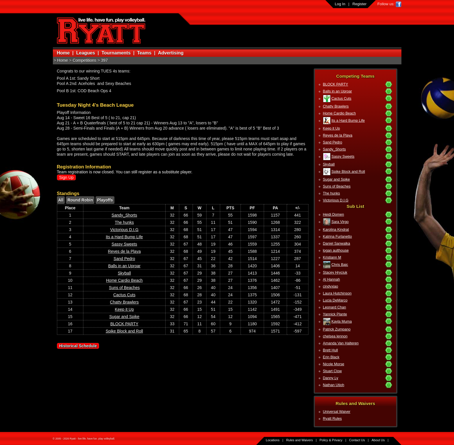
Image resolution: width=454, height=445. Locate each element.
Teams (144, 52)
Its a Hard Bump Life (348, 121)
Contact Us (357, 440)
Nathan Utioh (333, 385)
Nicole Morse (333, 364)
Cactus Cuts (341, 99)
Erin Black (331, 357)
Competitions (84, 60)
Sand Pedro (332, 142)
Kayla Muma (341, 321)
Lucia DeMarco (335, 300)
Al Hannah (331, 279)
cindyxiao (330, 286)
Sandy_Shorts (334, 149)
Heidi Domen (333, 214)
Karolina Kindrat (336, 230)
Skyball (329, 164)
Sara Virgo (340, 222)
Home (63, 52)
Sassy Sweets (342, 157)
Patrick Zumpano (337, 329)
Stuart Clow (332, 371)
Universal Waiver (337, 412)
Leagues (85, 52)
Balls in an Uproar (337, 91)
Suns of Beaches (337, 186)
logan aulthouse (336, 250)
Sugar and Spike (336, 179)
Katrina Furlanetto (337, 237)
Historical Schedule (78, 346)
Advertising (171, 52)
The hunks (331, 193)
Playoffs (105, 200)
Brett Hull (330, 350)
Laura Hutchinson (337, 293)
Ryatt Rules (332, 419)
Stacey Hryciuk (335, 272)
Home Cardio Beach (339, 113)
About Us (378, 440)
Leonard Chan (334, 307)
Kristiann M (332, 257)
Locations (272, 440)
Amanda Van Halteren (341, 343)
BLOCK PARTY (335, 84)
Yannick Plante (335, 314)
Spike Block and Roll (348, 172)
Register (359, 4)
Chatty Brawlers (336, 106)
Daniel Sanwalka (336, 243)
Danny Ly (330, 378)
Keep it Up (331, 128)
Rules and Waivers (299, 440)
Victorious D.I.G (336, 200)
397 (104, 60)
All (61, 200)
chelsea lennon (335, 336)
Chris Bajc (339, 265)
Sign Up (66, 177)
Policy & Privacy (331, 440)
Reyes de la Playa (338, 135)
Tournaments (115, 52)
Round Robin (80, 200)
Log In (340, 4)
